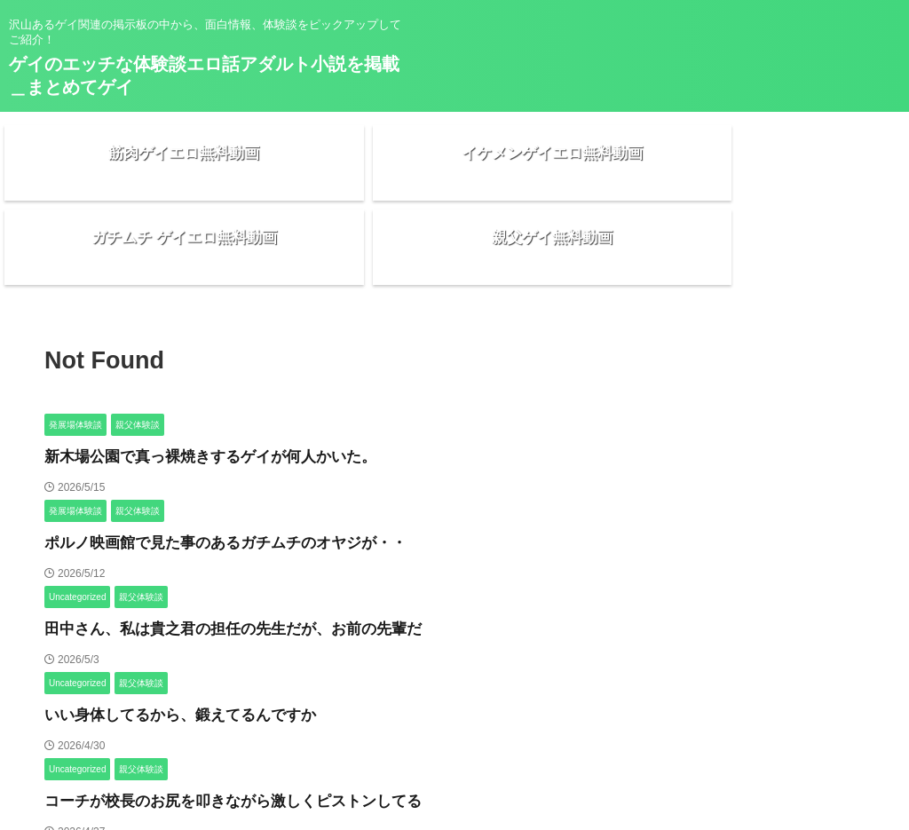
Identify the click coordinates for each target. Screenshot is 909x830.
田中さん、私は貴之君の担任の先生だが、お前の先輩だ (210, 570)
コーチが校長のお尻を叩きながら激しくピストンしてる (210, 742)
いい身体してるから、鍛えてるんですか (164, 656)
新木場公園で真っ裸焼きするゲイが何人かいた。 (190, 398)
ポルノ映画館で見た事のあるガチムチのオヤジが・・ (204, 484)
